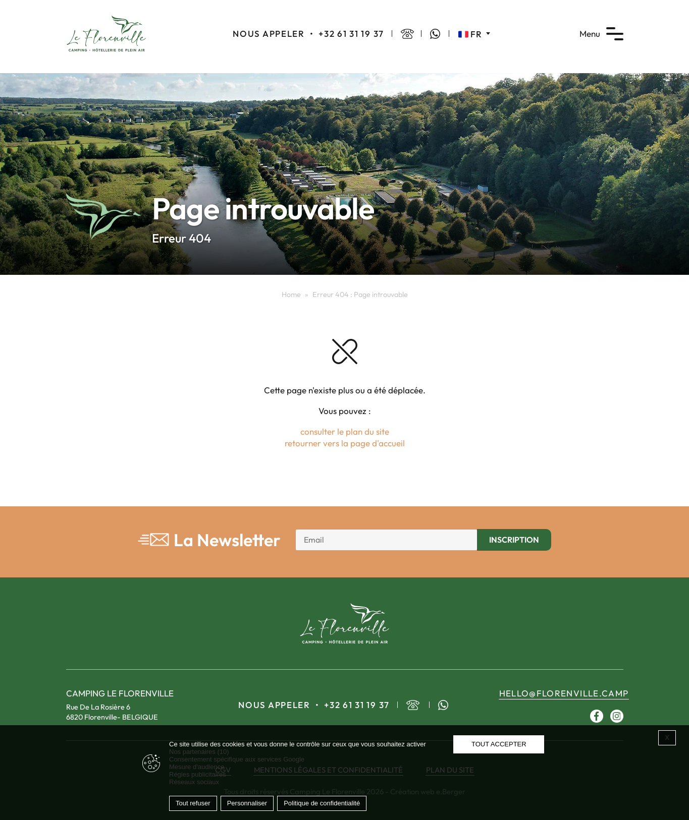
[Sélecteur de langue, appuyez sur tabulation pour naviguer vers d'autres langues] (474, 34)
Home (291, 294)
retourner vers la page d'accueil (345, 443)
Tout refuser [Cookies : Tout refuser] (193, 803)
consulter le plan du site (344, 431)
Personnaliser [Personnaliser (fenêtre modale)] (247, 803)
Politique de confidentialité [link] (322, 803)
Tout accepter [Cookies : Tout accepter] (498, 744)
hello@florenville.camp (564, 693)
